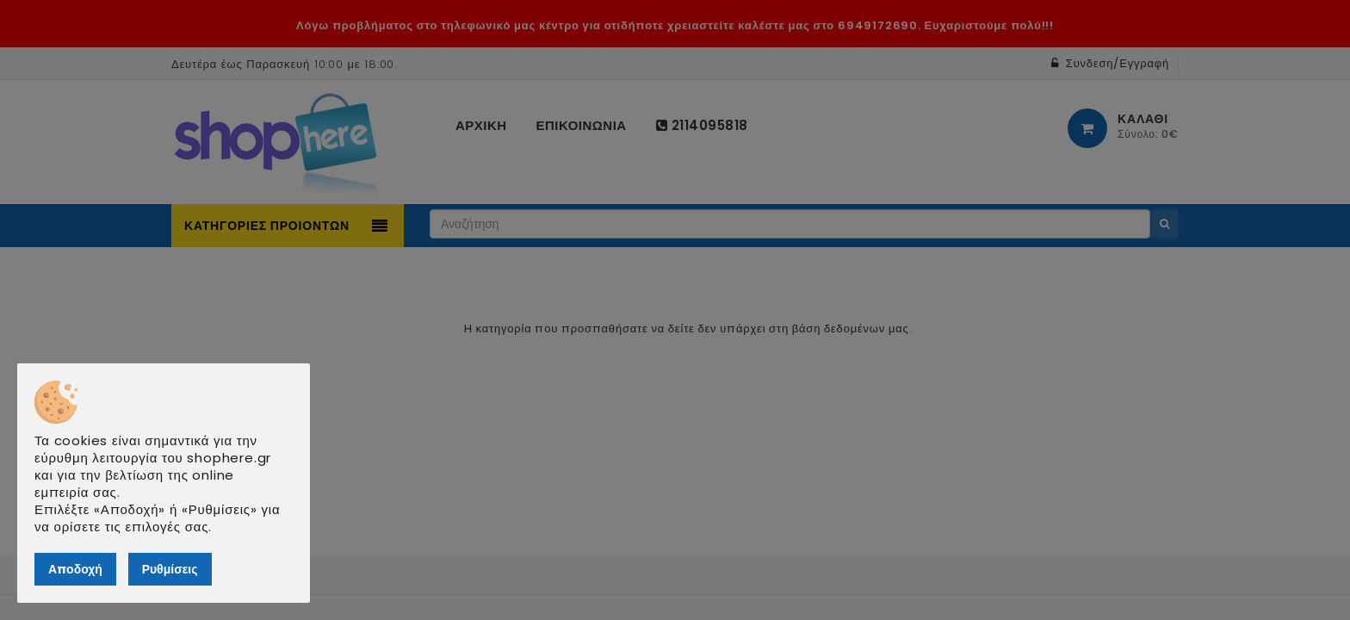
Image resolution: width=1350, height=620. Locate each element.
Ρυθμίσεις (170, 569)
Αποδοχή (75, 569)
